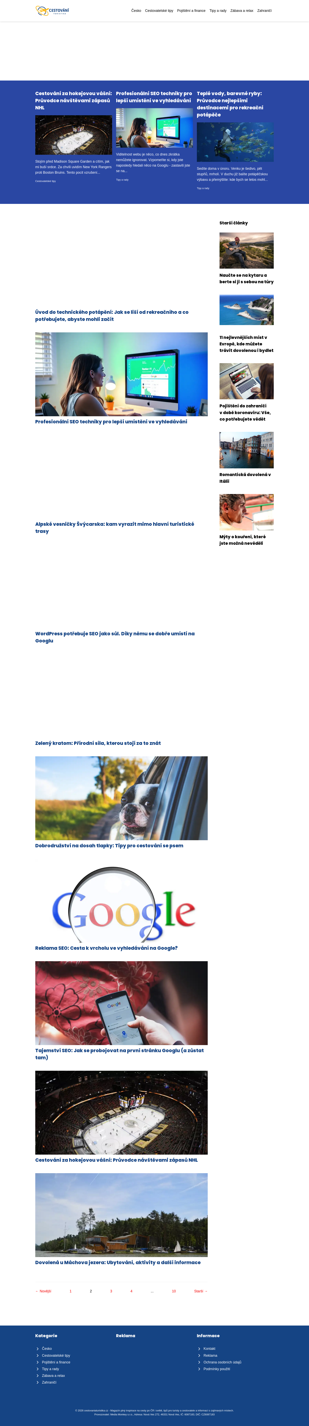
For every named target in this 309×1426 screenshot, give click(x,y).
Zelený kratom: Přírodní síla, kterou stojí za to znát (98, 743)
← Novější (43, 1291)
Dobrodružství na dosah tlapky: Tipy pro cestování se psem (109, 845)
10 (174, 1291)
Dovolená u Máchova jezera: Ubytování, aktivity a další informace (118, 1262)
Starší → (201, 1291)
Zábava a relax (241, 11)
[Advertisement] (154, 51)
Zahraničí (264, 11)
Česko (136, 11)
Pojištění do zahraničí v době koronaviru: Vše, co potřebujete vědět (245, 412)
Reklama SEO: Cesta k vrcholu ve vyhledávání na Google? (106, 948)
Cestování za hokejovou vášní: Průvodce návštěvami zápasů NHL (73, 100)
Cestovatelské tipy (159, 11)
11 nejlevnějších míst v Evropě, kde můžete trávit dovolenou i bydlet (247, 344)
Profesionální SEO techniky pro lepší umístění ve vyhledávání (111, 421)
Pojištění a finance (191, 11)
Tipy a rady (217, 11)
